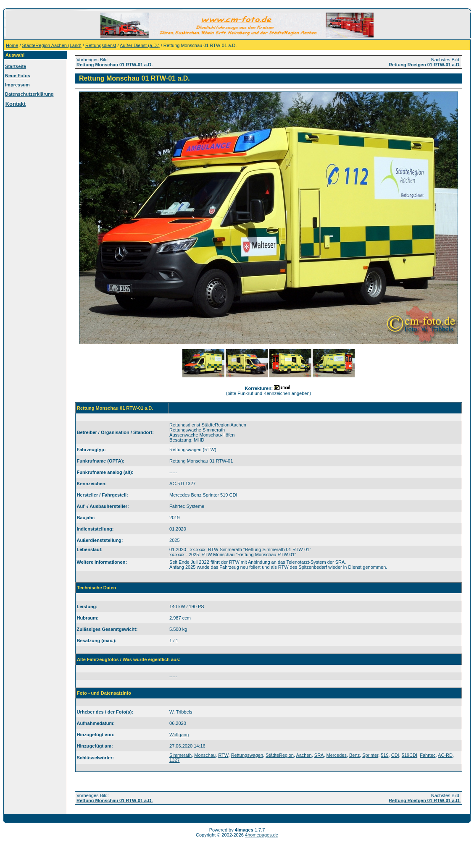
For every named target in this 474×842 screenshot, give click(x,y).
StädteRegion (280, 755)
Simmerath (180, 755)
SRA (319, 755)
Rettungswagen (247, 755)
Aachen (303, 755)
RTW (223, 755)
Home (12, 45)
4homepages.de (261, 834)
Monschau (205, 755)
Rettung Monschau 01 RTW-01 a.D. (114, 64)
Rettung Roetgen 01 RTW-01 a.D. (425, 64)
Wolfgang (179, 734)
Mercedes (337, 755)
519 (384, 755)
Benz (354, 755)
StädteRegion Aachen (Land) (52, 45)
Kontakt (15, 104)
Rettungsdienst (100, 45)
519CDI (409, 755)
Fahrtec (427, 755)
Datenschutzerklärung (29, 94)
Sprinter (370, 755)
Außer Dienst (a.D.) (140, 45)
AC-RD (445, 755)
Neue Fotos (17, 75)
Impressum (17, 84)
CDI (395, 755)
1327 (174, 760)
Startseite (15, 66)
